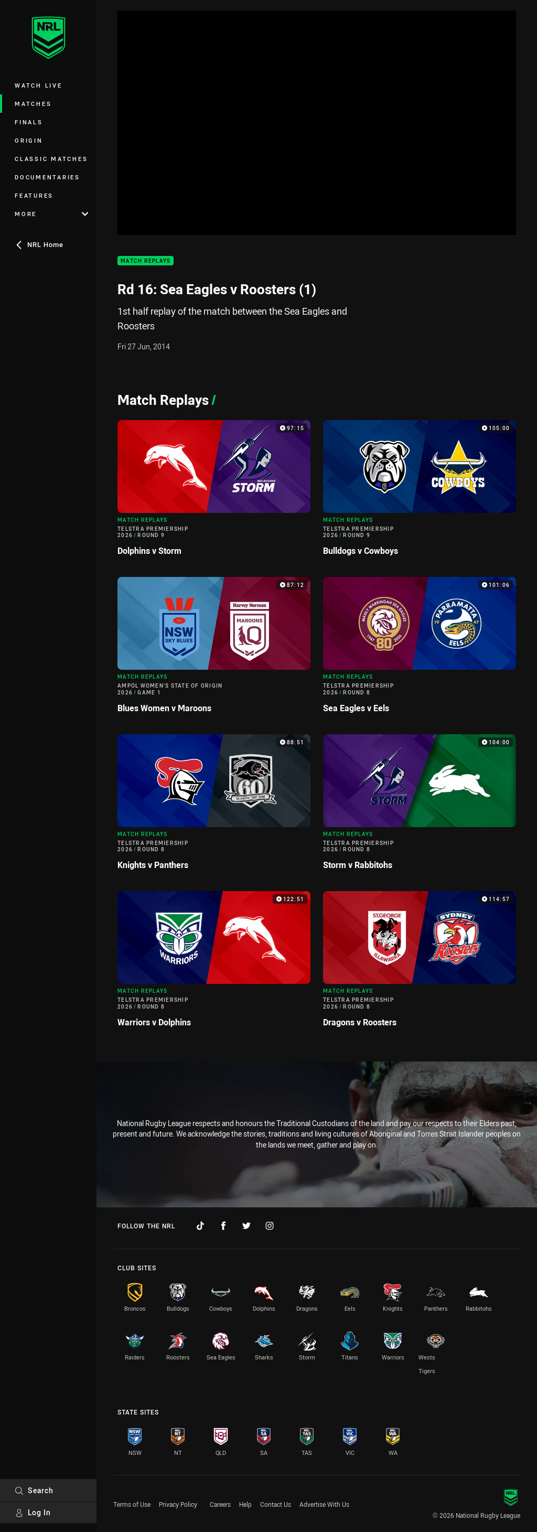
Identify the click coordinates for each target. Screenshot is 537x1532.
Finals (29, 122)
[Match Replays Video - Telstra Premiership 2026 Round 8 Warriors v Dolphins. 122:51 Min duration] (213, 963)
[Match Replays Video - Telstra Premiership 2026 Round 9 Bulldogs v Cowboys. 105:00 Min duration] (419, 492)
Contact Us (275, 1504)
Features (34, 195)
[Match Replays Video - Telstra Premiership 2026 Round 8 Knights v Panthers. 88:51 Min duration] (213, 806)
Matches (33, 104)
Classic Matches (51, 159)
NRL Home (39, 244)
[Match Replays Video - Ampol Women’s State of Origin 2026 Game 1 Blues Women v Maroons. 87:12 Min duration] (213, 649)
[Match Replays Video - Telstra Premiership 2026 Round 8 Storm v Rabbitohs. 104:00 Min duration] (419, 806)
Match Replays (145, 261)
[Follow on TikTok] (200, 1225)
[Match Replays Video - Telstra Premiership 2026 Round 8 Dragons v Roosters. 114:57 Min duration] (419, 963)
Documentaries (47, 177)
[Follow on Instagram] (269, 1225)
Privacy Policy (178, 1504)
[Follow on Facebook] (223, 1225)
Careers (220, 1504)
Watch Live (38, 85)
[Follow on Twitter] (246, 1225)
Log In (33, 1512)
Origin (29, 140)
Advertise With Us (324, 1504)
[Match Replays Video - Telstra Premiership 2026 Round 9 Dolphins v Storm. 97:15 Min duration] (213, 492)
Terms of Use (132, 1504)
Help (245, 1504)
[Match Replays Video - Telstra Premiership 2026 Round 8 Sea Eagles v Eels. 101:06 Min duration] (419, 649)
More (51, 214)
